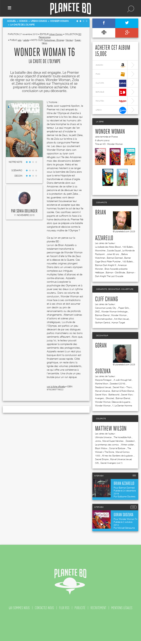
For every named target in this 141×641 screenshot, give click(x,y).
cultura (111, 83)
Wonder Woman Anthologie (114, 311)
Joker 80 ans (113, 254)
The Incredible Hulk (122, 437)
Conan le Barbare (117, 448)
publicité (80, 608)
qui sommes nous (19, 608)
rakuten (111, 101)
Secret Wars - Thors (122, 387)
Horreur (69, 40)
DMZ (97, 311)
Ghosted (110, 398)
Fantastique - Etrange (54, 40)
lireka (111, 110)
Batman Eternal (102, 315)
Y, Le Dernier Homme (122, 405)
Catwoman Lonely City (106, 307)
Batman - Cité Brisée (115, 272)
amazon (111, 65)
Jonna (98, 441)
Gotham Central (102, 322)
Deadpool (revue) (103, 387)
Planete (70, 9)
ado (19, 40)
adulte (26, 40)
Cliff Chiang (106, 299)
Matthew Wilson (110, 429)
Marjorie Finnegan (103, 380)
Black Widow (101, 448)
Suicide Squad (114, 250)
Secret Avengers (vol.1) (111, 463)
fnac (111, 74)
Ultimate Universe (103, 437)
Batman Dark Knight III (105, 265)
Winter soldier (127, 444)
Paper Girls (123, 307)
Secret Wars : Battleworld (107, 394)
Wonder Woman (110, 132)
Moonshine (100, 250)
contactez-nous (44, 608)
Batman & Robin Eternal (123, 391)
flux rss (64, 608)
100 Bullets (127, 246)
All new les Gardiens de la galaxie (117, 455)
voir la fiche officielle (56, 386)
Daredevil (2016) (117, 383)
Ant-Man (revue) (121, 318)
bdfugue (111, 92)
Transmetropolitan (103, 318)
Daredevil (130, 441)
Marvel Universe (102, 391)
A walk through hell (122, 380)
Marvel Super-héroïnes (113, 441)
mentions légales (121, 608)
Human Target (118, 322)
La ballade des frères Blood (108, 246)
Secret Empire (102, 459)
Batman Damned (115, 257)
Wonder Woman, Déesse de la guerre (112, 402)
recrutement (98, 608)
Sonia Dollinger (26, 211)
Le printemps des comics (107, 444)
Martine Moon (101, 383)
